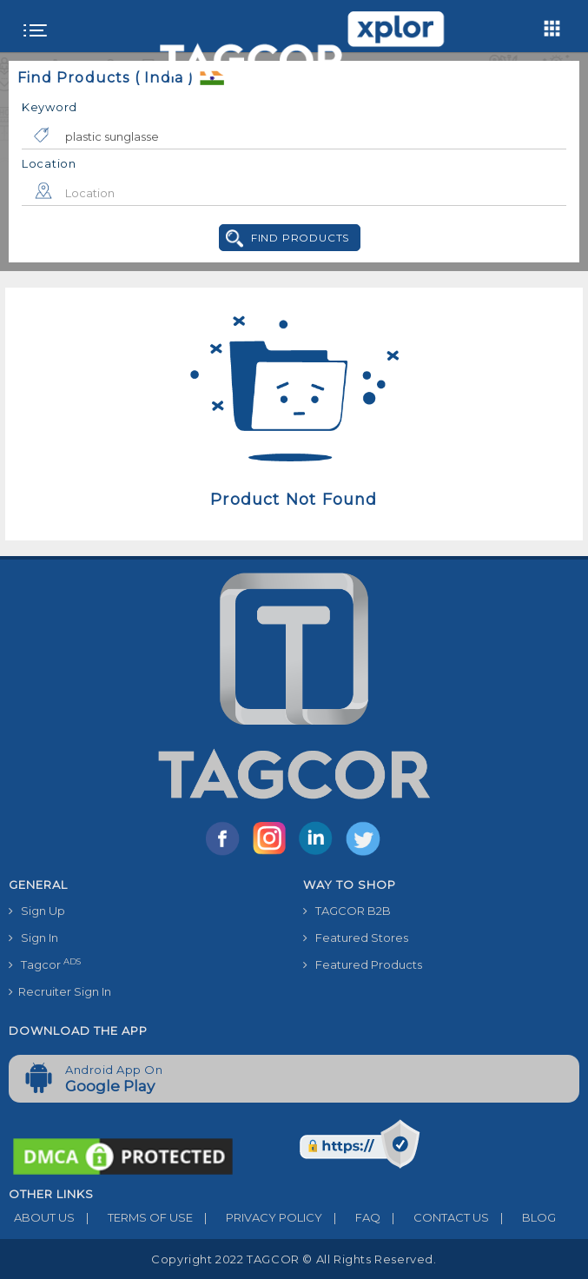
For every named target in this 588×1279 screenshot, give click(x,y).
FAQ (351, 1217)
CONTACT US (434, 1217)
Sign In (33, 937)
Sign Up (37, 911)
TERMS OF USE (134, 1217)
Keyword (49, 107)
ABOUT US (42, 1217)
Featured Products (362, 964)
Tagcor (45, 964)
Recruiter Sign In (60, 991)
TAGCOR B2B (347, 911)
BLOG (522, 1217)
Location (49, 163)
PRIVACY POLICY (257, 1217)
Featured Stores (355, 937)
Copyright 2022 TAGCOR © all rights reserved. (293, 1259)
